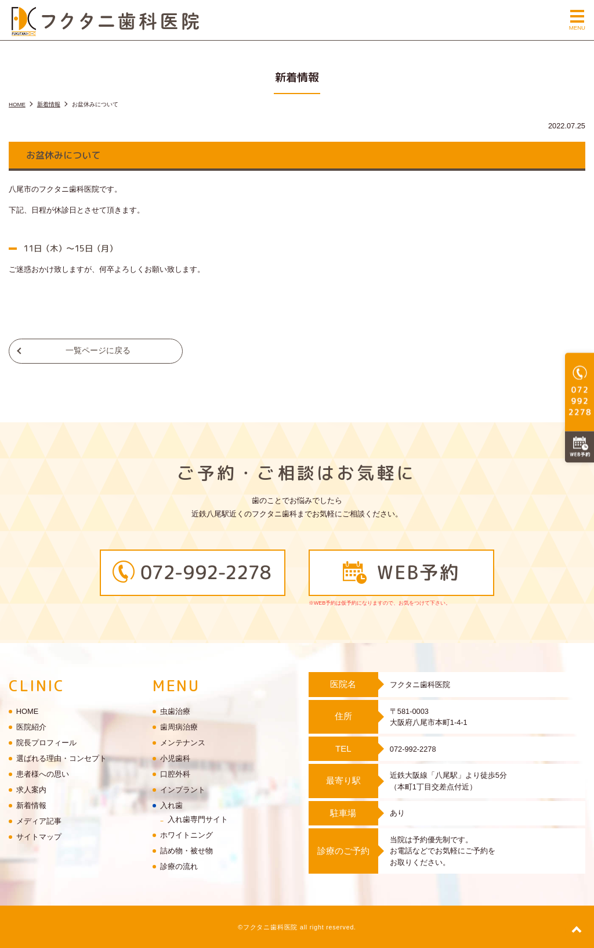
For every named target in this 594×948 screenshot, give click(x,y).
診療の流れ (179, 866)
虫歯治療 (175, 712)
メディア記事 (38, 821)
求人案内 (31, 790)
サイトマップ (38, 837)
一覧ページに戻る (98, 351)
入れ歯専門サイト (198, 819)
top (576, 930)
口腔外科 (175, 774)
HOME (27, 712)
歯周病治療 (179, 727)
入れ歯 (171, 806)
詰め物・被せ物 (186, 850)
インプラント (182, 790)
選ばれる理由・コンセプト (61, 759)
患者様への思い (42, 774)
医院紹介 (31, 727)
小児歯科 (175, 759)
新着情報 (31, 806)
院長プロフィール (46, 743)
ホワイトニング (186, 835)
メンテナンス (182, 743)
